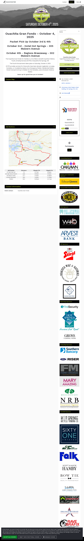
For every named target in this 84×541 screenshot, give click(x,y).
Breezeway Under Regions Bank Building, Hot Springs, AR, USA (70, 88)
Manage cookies (49, 537)
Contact (64, 2)
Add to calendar (66, 83)
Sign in (71, 2)
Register (69, 68)
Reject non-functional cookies (29, 537)
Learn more (69, 132)
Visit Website (66, 93)
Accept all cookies (10, 537)
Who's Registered (69, 73)
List (69, 150)
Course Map (10, 79)
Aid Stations (10, 127)
